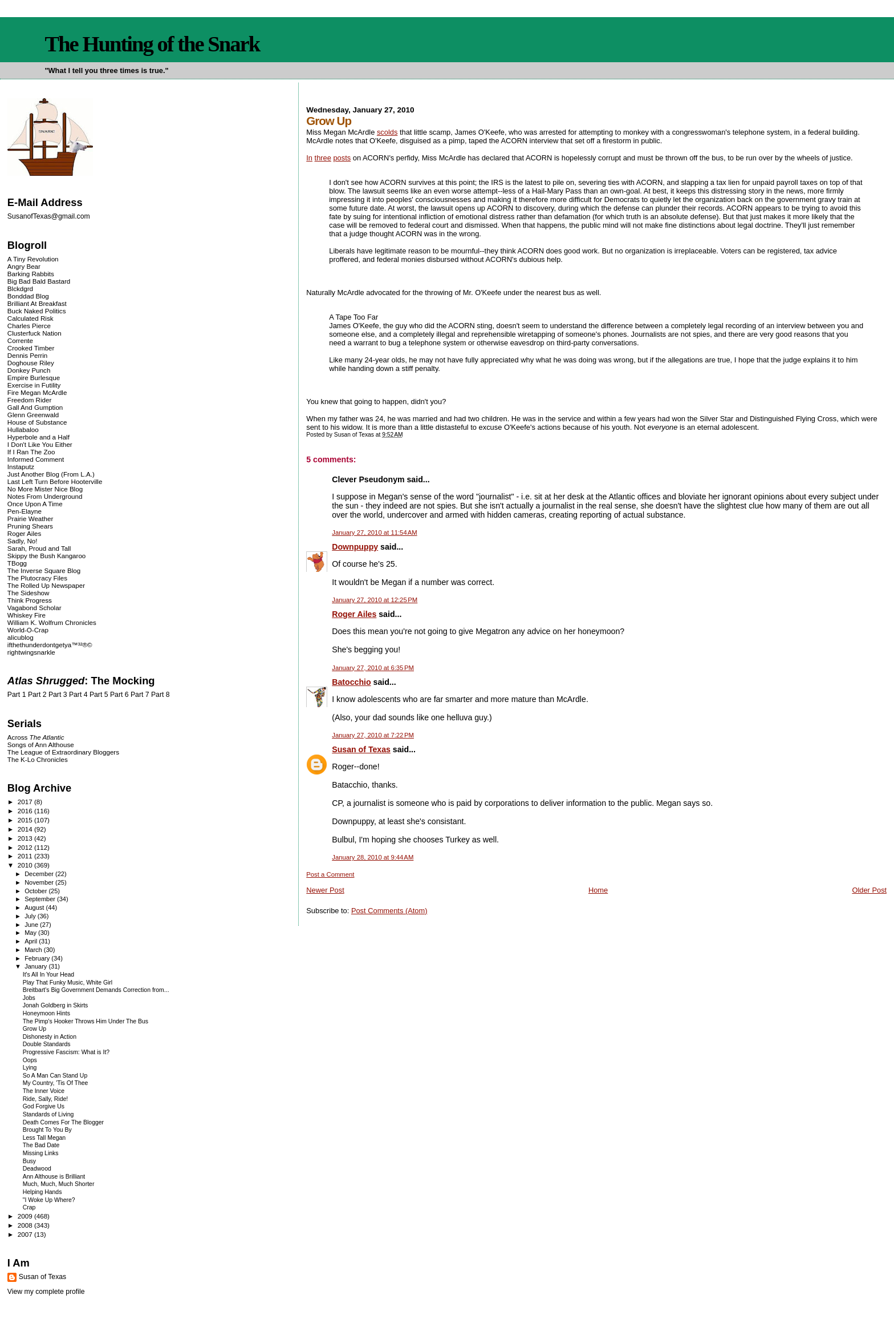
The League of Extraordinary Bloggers (63, 752)
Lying (30, 1067)
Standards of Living (48, 1114)
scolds (387, 132)
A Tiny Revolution (33, 259)
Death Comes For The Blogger (63, 1122)
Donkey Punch (29, 370)
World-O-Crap (27, 630)
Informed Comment (35, 459)
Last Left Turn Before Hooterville (55, 481)
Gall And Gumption (35, 407)
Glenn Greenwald (33, 414)
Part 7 (140, 695)
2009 (26, 1216)
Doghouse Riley (30, 362)
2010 (26, 865)
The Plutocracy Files (37, 578)
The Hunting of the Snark (151, 44)
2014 (26, 829)
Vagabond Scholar (34, 607)
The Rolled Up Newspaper (46, 585)
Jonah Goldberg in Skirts (55, 1005)
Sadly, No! (22, 540)
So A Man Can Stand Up (55, 1075)
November (40, 882)
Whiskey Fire (26, 615)
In (309, 158)
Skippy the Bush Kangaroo (46, 555)
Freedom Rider (29, 400)
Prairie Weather (30, 518)
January (36, 966)
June (32, 924)
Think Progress (29, 600)
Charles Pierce (29, 325)
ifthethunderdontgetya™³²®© (49, 644)
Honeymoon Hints (46, 1013)
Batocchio (351, 682)
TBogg (17, 563)
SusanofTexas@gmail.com (48, 216)
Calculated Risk (30, 318)
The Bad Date (41, 1145)
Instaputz (20, 466)
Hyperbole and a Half (38, 437)
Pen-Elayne (24, 511)
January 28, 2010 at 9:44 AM (372, 857)
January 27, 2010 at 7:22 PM (373, 735)
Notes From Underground (45, 496)
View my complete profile (46, 1292)
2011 (26, 856)
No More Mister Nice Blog (45, 489)
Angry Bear (23, 266)
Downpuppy (355, 546)
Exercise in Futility (34, 385)
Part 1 (16, 695)
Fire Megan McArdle (37, 392)
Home (598, 890)
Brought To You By (47, 1130)
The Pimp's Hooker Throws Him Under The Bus (85, 1021)
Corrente (20, 340)
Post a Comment (330, 874)
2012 (26, 847)
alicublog (20, 637)
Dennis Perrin (27, 355)
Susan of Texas (361, 749)
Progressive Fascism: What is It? (66, 1052)
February (38, 958)
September (41, 899)
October (36, 891)
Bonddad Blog (28, 296)
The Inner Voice (43, 1091)
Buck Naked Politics (36, 310)
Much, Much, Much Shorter (59, 1184)
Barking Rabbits (30, 273)
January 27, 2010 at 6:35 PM (373, 667)
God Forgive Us (43, 1106)
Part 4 (78, 695)
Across (35, 737)
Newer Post (325, 890)
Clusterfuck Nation (34, 333)
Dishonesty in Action (49, 1037)
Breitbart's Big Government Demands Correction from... (96, 990)
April (32, 941)
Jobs (29, 998)
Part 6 (119, 695)
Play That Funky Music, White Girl (67, 982)
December (40, 873)
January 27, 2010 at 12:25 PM (374, 599)
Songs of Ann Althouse (40, 744)
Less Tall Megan (44, 1138)
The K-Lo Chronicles (37, 759)
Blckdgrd (20, 288)
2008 (26, 1225)
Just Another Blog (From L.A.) (51, 474)
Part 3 (57, 695)
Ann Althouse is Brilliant (54, 1176)
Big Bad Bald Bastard (38, 281)
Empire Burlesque (33, 377)
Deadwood (37, 1168)
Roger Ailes (354, 614)
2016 (26, 810)
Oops (30, 1060)
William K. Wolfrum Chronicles (51, 622)
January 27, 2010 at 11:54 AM (374, 532)
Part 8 (160, 695)
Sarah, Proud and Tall (39, 548)
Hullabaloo (23, 429)
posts (342, 158)
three (323, 158)
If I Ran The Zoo (31, 451)
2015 (26, 820)
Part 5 (99, 695)
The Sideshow (28, 592)
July (31, 916)
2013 (26, 838)
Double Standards (47, 1044)
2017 (26, 801)
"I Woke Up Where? (49, 1200)
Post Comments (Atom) (389, 910)
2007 (26, 1234)
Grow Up (34, 1029)
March (34, 949)
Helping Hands (42, 1192)
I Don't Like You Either (39, 444)
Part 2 (37, 695)
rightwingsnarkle (31, 652)
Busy (29, 1161)
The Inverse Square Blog (43, 570)
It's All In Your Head (48, 974)
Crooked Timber (31, 348)
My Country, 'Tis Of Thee (55, 1083)
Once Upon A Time (35, 503)
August (35, 907)
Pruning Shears (30, 526)
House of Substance (37, 422)
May (31, 932)
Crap (29, 1207)
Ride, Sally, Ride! (45, 1099)
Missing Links (41, 1153)
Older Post (869, 890)
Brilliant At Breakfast (37, 303)
